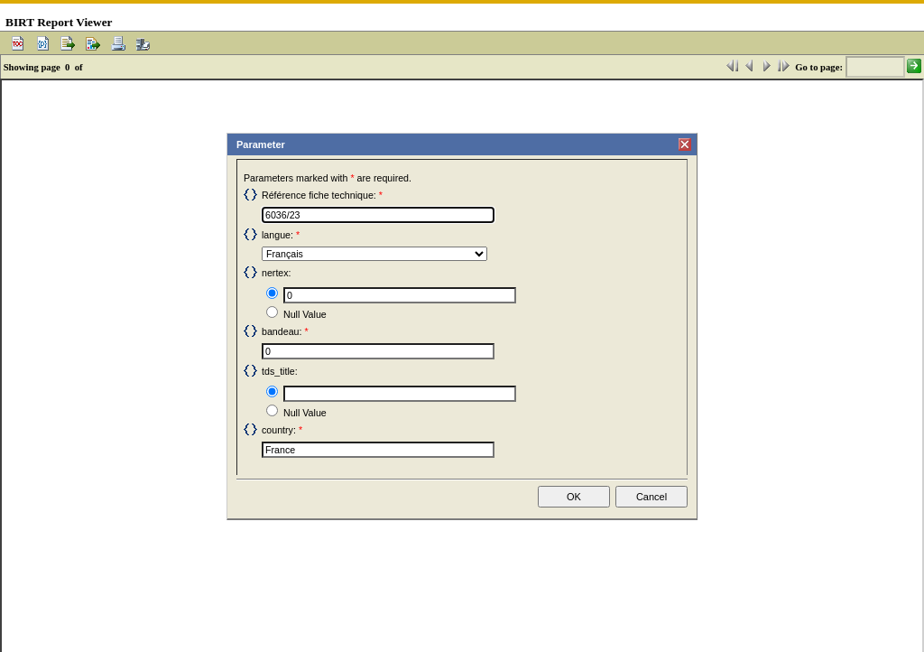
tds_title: (280, 371)
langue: (277, 234)
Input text (262, 284)
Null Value (262, 303)
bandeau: (281, 331)
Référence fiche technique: (319, 195)
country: (279, 429)
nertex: (276, 272)
